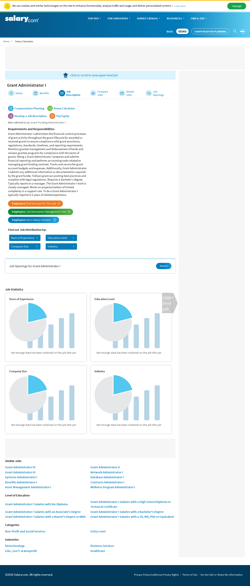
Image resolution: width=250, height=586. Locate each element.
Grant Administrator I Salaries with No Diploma (36, 504)
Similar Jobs (130, 93)
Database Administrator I (107, 477)
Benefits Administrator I (21, 482)
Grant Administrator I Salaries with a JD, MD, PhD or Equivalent (132, 517)
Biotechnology (15, 546)
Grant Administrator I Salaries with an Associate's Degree (43, 512)
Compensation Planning (210, 31)
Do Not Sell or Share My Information (222, 574)
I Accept (236, 6)
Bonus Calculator (64, 108)
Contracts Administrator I (107, 482)
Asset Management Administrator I (28, 487)
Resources (176, 19)
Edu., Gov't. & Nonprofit (21, 551)
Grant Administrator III (20, 472)
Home (6, 41)
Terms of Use (189, 574)
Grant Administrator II (105, 467)
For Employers (119, 19)
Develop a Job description (30, 116)
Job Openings (158, 93)
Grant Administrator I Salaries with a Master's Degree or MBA (45, 517)
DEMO (182, 31)
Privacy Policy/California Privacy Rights (156, 574)
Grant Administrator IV (20, 467)
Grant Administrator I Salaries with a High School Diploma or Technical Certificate (130, 504)
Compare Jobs (102, 93)
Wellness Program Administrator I (112, 487)
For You (95, 19)
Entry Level (97, 531)
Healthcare (97, 551)
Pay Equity (62, 116)
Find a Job (199, 19)
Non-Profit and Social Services (25, 531)
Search (164, 266)
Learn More (180, 5)
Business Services (102, 546)
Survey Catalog (149, 19)
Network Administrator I (106, 472)
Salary (19, 93)
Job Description (73, 93)
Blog (170, 31)
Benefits (44, 93)
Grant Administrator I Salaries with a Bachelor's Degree (126, 512)
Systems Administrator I (21, 477)
